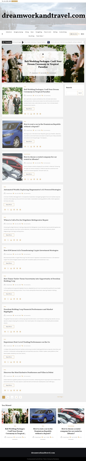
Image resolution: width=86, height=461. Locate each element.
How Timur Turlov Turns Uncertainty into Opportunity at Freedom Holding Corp (32, 278)
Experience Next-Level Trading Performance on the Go (27, 341)
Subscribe (74, 34)
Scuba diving (62, 32)
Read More (29, 107)
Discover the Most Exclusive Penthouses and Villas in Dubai (28, 371)
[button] (2, 34)
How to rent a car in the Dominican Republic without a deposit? (42, 124)
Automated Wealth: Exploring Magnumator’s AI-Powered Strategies (32, 188)
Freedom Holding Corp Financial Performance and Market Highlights (28, 309)
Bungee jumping (18, 32)
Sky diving (31, 36)
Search (69, 87)
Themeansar (56, 459)
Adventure (9, 32)
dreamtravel (34, 73)
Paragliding (39, 32)
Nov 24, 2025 (18, 192)
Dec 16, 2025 (38, 162)
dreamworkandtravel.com (43, 16)
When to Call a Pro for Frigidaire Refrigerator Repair (26, 219)
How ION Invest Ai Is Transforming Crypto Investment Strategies (31, 249)
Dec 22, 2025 (43, 73)
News (32, 32)
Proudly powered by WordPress (35, 459)
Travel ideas (40, 36)
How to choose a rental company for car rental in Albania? (40, 157)
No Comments (52, 73)
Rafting (55, 32)
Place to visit (47, 32)
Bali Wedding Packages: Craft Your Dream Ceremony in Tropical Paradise (43, 64)
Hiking (27, 32)
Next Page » (60, 396)
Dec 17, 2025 (38, 129)
